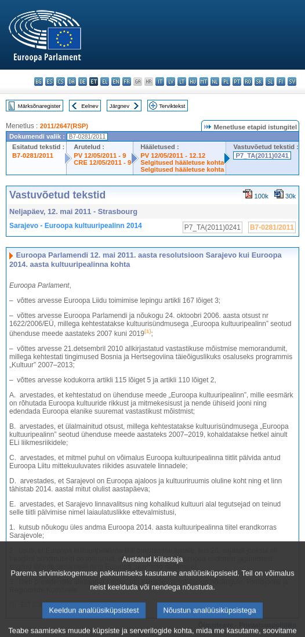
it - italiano (159, 81)
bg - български (38, 81)
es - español (49, 81)
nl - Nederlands (214, 81)
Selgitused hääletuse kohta (182, 162)
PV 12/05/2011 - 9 (100, 155)
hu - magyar (192, 81)
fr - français (126, 81)
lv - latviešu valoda (170, 81)
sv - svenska (292, 81)
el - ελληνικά (104, 81)
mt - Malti (203, 81)
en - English (115, 81)
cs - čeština (60, 81)
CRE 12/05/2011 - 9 (102, 162)
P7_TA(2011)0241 (261, 155)
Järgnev (119, 106)
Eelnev (89, 106)
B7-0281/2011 (32, 155)
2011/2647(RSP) (64, 125)
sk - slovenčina (259, 81)
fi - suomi (281, 81)
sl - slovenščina (270, 81)
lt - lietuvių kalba (181, 81)
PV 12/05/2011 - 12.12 (172, 155)
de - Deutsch (82, 81)
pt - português (237, 81)
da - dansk (71, 81)
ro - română (248, 81)
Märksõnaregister (39, 106)
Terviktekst (172, 106)
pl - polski (226, 81)
